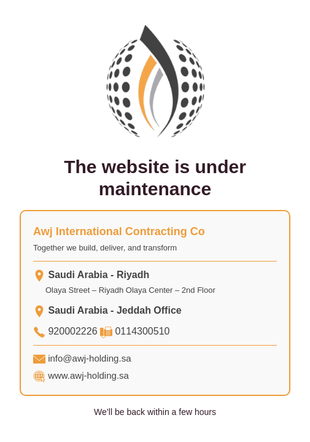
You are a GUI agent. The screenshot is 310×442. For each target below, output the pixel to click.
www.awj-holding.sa (88, 375)
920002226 (72, 331)
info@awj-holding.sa (89, 358)
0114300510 (142, 331)
